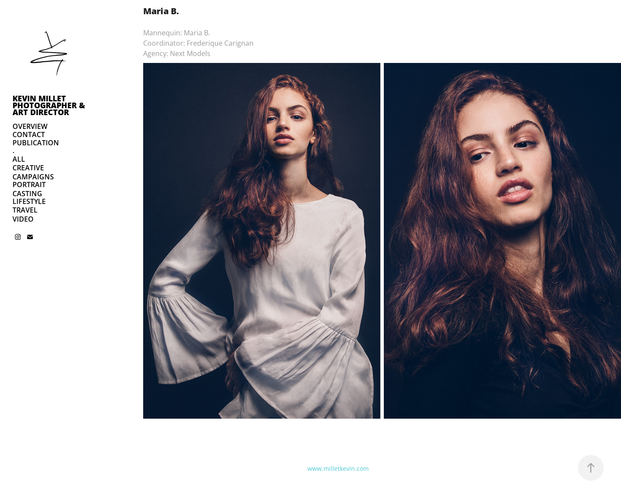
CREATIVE (28, 167)
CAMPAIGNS (33, 177)
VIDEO (23, 219)
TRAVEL (25, 210)
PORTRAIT (29, 184)
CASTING (27, 193)
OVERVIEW (30, 126)
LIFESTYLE (29, 201)
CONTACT (29, 134)
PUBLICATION (36, 142)
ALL (19, 159)
